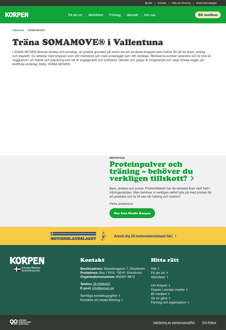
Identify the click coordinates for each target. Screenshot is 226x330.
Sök (148, 3)
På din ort (75, 15)
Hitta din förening (181, 3)
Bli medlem (159, 294)
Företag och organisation (168, 302)
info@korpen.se (103, 288)
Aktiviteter (95, 15)
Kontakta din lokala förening (100, 300)
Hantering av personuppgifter (174, 322)
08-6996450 (101, 284)
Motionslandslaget (206, 3)
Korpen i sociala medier (168, 290)
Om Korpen (159, 285)
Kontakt (162, 3)
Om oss (149, 15)
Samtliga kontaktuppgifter (98, 296)
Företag (115, 15)
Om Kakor (209, 322)
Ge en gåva (159, 298)
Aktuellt (132, 15)
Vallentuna (18, 30)
